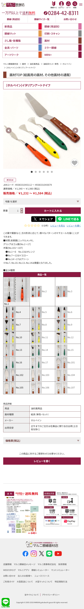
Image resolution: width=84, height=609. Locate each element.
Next (75, 130)
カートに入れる (53, 211)
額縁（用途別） (13, 19)
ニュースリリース (41, 575)
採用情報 (62, 564)
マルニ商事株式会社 (47, 564)
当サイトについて (31, 594)
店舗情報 (7, 564)
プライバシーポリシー (51, 594)
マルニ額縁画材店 (10, 63)
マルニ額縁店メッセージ (24, 564)
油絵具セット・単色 (51, 63)
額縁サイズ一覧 (41, 19)
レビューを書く (74, 226)
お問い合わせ (70, 19)
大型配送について (25, 581)
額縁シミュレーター (40, 570)
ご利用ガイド (8, 581)
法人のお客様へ (25, 575)
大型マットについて (43, 581)
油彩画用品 (34, 63)
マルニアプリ (23, 570)
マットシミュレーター (60, 570)
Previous (9, 130)
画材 (24, 63)
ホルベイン (67, 63)
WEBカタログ (9, 570)
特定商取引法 (61, 581)
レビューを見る (57, 226)
